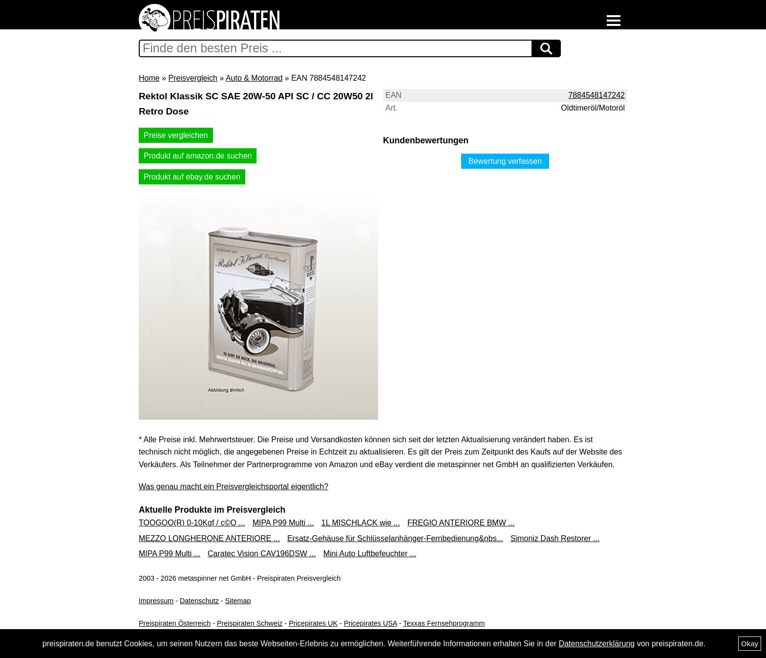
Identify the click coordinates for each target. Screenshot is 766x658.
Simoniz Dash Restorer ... (555, 538)
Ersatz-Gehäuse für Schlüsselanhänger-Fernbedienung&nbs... (395, 538)
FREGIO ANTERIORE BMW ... (461, 523)
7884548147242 (596, 95)
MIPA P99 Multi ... (283, 523)
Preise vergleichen (176, 135)
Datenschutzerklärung (597, 643)
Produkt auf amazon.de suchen (198, 156)
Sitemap (238, 601)
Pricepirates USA (370, 623)
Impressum (156, 601)
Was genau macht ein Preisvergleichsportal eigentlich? (233, 486)
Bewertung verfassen (505, 161)
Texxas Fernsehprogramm (444, 623)
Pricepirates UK (313, 623)
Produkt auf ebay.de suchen (192, 177)
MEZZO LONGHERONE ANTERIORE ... (209, 538)
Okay (749, 643)
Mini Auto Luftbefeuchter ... (369, 553)
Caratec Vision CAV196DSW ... (262, 553)
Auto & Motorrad (254, 78)
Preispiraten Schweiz (249, 623)
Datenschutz (199, 601)
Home (149, 78)
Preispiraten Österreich (175, 623)
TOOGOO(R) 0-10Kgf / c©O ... (192, 523)
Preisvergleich (192, 78)
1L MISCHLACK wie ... (360, 523)
